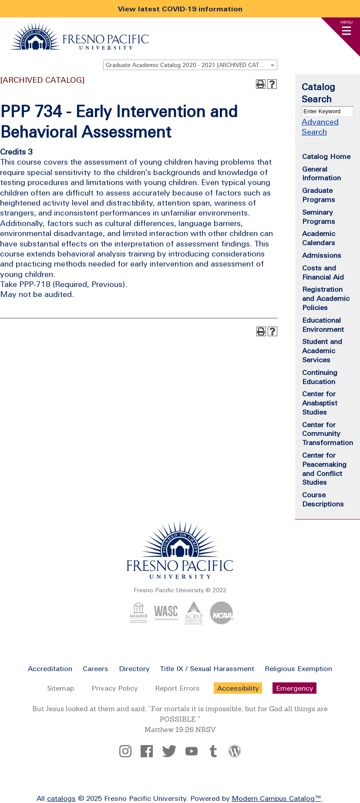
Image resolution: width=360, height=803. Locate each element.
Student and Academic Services (322, 350)
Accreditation (50, 668)
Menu (346, 22)
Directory (134, 668)
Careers (95, 668)
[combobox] (190, 65)
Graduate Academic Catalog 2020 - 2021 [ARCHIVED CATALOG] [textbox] (191, 65)
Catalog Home (326, 156)
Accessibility (238, 688)
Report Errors (177, 688)
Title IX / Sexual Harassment (207, 668)
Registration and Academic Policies (326, 298)
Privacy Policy (114, 688)
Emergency (294, 688)
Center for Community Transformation (327, 434)
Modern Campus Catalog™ (276, 798)
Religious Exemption (298, 668)
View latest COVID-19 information (180, 9)
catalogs (61, 798)
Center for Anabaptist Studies (319, 403)
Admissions (321, 255)
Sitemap (60, 688)
